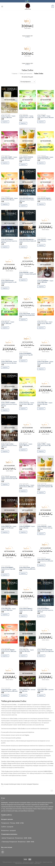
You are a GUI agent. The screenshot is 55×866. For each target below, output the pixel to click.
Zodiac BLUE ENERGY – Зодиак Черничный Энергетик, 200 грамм (45, 610)
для (46, 802)
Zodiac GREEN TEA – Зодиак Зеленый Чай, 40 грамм (8, 527)
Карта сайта (37, 863)
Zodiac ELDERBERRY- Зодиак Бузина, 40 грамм (27, 527)
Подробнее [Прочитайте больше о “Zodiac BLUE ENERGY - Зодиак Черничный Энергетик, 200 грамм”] (41, 616)
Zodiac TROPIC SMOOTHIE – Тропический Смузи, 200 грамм (45, 650)
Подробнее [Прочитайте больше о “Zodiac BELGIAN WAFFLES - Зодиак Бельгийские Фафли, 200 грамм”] (23, 205)
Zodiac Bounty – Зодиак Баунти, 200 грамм (25, 444)
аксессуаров (41, 802)
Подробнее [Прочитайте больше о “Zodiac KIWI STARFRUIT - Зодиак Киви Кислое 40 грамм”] (41, 565)
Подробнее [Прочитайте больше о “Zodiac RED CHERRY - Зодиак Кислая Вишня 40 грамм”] (5, 162)
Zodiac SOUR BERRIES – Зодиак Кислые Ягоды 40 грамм (25, 355)
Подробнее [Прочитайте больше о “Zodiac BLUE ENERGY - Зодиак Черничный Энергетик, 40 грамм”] (5, 246)
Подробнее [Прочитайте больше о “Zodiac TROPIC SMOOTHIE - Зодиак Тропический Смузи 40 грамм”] (5, 484)
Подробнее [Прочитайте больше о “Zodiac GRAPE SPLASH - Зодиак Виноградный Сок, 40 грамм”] (5, 288)
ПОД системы (38, 862)
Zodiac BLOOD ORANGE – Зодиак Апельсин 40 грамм (44, 199)
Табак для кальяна (25, 73)
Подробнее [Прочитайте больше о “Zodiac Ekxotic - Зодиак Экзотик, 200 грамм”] (5, 327)
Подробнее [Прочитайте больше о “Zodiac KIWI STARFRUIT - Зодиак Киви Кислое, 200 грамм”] (23, 616)
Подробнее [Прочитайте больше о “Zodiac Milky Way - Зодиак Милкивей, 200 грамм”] (5, 614)
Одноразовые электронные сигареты (24, 863)
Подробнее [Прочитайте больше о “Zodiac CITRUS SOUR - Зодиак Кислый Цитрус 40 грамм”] (5, 204)
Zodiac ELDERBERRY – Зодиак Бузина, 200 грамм (45, 281)
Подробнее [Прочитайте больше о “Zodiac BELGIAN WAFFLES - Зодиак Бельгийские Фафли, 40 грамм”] (23, 246)
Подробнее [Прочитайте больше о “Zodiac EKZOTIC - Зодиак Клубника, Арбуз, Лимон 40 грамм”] (23, 123)
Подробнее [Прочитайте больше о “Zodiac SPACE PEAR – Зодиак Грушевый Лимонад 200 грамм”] (23, 573)
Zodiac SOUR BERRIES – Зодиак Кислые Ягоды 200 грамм (8, 569)
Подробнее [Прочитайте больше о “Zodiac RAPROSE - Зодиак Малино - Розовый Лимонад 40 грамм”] (23, 279)
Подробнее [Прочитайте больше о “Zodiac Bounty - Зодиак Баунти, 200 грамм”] (23, 449)
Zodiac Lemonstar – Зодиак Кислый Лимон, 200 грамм (26, 403)
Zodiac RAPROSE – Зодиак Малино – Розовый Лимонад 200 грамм (44, 528)
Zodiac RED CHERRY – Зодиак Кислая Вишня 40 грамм (9, 157)
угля (32, 802)
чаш (35, 802)
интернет (11, 802)
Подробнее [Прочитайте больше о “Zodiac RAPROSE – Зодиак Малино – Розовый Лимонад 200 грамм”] (41, 533)
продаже (23, 802)
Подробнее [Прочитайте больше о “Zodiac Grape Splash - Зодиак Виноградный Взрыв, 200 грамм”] (41, 368)
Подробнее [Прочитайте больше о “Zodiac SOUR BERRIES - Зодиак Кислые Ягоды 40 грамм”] (23, 360)
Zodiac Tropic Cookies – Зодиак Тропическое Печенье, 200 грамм (9, 445)
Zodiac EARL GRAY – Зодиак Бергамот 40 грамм (44, 403)
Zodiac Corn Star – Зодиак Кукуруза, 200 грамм (8, 116)
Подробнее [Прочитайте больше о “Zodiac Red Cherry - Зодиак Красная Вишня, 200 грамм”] (23, 490)
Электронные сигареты (28, 862)
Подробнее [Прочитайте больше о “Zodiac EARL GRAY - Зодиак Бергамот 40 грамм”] (41, 408)
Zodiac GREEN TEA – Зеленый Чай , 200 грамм (27, 690)
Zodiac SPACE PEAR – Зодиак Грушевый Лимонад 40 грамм (27, 314)
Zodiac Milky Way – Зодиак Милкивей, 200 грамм (8, 609)
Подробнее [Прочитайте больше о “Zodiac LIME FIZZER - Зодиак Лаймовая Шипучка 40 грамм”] (5, 367)
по (20, 802)
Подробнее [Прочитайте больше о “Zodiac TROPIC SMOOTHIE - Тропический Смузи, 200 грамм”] (41, 655)
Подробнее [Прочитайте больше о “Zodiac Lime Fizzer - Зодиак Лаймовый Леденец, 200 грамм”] (5, 695)
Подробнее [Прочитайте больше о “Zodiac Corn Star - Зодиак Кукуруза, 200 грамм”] (5, 121)
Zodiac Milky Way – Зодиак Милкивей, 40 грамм (26, 650)
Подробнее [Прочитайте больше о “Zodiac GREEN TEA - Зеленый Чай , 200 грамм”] (23, 695)
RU (27, 1)
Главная (14, 73)
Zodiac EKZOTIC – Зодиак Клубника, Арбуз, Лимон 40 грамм (26, 117)
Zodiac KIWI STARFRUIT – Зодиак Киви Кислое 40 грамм (45, 560)
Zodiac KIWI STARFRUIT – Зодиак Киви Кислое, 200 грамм (26, 610)
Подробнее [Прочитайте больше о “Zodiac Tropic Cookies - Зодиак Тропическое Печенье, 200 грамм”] (5, 451)
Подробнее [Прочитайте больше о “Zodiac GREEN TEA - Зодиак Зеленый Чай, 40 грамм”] (5, 532)
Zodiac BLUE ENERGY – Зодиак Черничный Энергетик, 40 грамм (9, 241)
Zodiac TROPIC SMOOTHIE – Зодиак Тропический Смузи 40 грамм (9, 478)
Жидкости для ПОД (47, 862)
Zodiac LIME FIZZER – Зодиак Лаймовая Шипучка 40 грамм (9, 362)
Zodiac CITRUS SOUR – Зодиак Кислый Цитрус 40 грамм (9, 199)
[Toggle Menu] (51, 791)
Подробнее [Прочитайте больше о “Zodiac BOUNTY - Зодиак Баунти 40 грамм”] (41, 245)
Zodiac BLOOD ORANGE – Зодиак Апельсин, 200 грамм (8, 650)
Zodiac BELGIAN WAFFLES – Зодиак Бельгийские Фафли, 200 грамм (26, 200)
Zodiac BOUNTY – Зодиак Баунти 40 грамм (44, 240)
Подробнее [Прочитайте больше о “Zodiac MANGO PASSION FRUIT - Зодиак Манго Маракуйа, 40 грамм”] (23, 164)
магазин (16, 802)
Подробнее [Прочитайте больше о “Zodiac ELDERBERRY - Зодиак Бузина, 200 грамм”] (41, 286)
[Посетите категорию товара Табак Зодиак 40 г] (27, 25)
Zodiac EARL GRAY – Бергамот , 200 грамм (45, 690)
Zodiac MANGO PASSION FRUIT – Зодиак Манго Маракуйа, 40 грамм (26, 158)
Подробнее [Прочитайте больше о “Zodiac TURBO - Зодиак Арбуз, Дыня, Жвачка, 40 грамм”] (41, 121)
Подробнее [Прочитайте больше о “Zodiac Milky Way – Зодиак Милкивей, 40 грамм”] (23, 655)
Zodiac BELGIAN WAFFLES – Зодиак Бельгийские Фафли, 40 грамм (27, 241)
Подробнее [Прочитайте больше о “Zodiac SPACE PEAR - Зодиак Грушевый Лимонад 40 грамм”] (23, 319)
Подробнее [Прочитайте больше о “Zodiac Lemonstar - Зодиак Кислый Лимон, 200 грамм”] (23, 408)
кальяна (50, 802)
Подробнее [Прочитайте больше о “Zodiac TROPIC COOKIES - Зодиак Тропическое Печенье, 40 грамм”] (5, 410)
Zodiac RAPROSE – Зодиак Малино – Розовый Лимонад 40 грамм (27, 274)
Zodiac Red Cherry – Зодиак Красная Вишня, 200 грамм (26, 485)
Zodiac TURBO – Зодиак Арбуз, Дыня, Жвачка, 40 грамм (45, 116)
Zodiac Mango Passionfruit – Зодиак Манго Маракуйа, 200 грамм (45, 486)
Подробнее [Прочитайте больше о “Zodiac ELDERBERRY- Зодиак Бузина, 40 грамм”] (23, 532)
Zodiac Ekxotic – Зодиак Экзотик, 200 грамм (7, 322)
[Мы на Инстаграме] (2, 852)
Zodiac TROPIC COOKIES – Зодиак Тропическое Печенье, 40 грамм (9, 404)
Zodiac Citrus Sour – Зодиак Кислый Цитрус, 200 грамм (44, 322)
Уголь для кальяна (17, 862)
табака (28, 802)
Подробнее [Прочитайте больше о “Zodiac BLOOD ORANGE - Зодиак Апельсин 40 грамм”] (41, 204)
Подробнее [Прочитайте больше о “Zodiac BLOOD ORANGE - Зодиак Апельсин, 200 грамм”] (5, 655)
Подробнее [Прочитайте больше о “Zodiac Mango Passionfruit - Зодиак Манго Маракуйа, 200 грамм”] (41, 492)
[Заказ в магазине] (27, 81)
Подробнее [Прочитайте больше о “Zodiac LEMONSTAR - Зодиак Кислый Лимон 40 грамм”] (41, 162)
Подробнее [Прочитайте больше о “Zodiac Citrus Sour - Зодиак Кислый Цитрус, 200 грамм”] (41, 327)
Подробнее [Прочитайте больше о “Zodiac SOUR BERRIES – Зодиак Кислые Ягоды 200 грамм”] (5, 574)
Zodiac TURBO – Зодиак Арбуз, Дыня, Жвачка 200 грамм (44, 445)
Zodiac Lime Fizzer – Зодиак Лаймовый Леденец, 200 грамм (9, 690)
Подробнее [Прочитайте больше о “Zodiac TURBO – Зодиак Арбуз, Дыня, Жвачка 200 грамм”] (41, 451)
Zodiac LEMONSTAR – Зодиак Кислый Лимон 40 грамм (45, 157)
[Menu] (2, 6)
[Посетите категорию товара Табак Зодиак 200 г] (27, 53)
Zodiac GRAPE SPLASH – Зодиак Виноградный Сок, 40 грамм (8, 282)
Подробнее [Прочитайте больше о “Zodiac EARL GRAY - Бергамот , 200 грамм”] (41, 695)
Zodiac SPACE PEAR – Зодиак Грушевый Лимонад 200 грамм (27, 568)
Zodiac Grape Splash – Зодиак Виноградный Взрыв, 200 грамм (45, 363)
